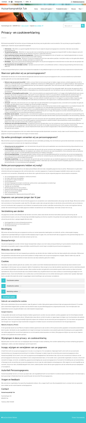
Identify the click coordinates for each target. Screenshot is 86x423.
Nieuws (73, 9)
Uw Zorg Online (7, 417)
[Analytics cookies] (20, 286)
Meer (80, 9)
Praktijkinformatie (61, 9)
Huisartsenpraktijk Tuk (14, 8)
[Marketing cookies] (19, 291)
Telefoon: (4, 402)
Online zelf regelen (46, 9)
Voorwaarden (81, 417)
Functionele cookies (13, 280)
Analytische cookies (13, 286)
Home (36, 9)
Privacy (74, 417)
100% (27, 2)
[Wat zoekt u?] (72, 26)
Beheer (15, 417)
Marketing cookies (12, 291)
